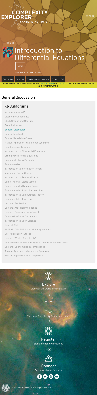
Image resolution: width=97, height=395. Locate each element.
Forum (54, 79)
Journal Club (11, 225)
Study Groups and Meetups (19, 121)
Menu (92, 16)
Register (48, 339)
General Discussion (15, 129)
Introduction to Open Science (20, 221)
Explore (48, 284)
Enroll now (47, 84)
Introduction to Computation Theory (24, 195)
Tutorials (8, 43)
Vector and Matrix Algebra (18, 173)
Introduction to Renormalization (22, 177)
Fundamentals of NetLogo (19, 199)
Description (8, 79)
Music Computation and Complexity (24, 255)
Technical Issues (14, 125)
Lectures (20, 79)
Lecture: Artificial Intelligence (21, 208)
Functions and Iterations (18, 147)
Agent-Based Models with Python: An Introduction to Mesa (36, 242)
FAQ (62, 79)
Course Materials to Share (18, 138)
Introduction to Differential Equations (25, 151)
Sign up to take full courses (48, 343)
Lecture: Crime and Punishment (22, 212)
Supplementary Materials (38, 79)
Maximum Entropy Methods (19, 160)
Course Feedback (14, 134)
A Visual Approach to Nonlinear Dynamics (27, 142)
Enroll (20, 66)
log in (60, 84)
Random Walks (12, 164)
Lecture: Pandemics (15, 203)
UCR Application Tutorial (18, 234)
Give (48, 312)
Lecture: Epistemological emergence (25, 247)
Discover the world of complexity (48, 288)
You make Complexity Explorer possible (48, 316)
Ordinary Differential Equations (21, 155)
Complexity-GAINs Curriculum (21, 216)
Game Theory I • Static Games (20, 182)
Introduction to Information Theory (23, 169)
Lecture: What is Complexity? (20, 238)
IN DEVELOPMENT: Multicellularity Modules (28, 229)
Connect (48, 366)
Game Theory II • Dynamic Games (22, 186)
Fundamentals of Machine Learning (24, 190)
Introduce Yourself (15, 112)
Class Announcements (17, 116)
